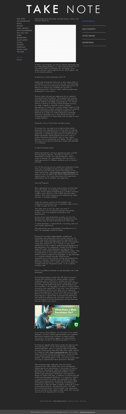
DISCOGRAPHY (89, 29)
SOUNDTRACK (88, 21)
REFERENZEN (22, 37)
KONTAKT (20, 45)
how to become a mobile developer (62, 172)
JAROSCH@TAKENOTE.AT (60, 401)
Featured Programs (43, 35)
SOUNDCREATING (23, 21)
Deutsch (20, 57)
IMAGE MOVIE (22, 40)
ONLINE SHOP (22, 49)
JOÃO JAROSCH (23, 28)
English (19, 59)
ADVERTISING (88, 42)
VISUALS (20, 42)
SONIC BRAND (88, 36)
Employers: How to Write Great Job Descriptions (54, 32)
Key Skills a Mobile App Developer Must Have (53, 55)
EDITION (20, 26)
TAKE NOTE (21, 19)
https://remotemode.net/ (59, 352)
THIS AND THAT (22, 33)
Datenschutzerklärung (87, 412)
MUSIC (19, 23)
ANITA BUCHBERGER (24, 30)
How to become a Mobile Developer (50, 47)
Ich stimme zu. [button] (75, 412)
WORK (19, 35)
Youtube (20, 52)
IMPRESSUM (21, 47)
